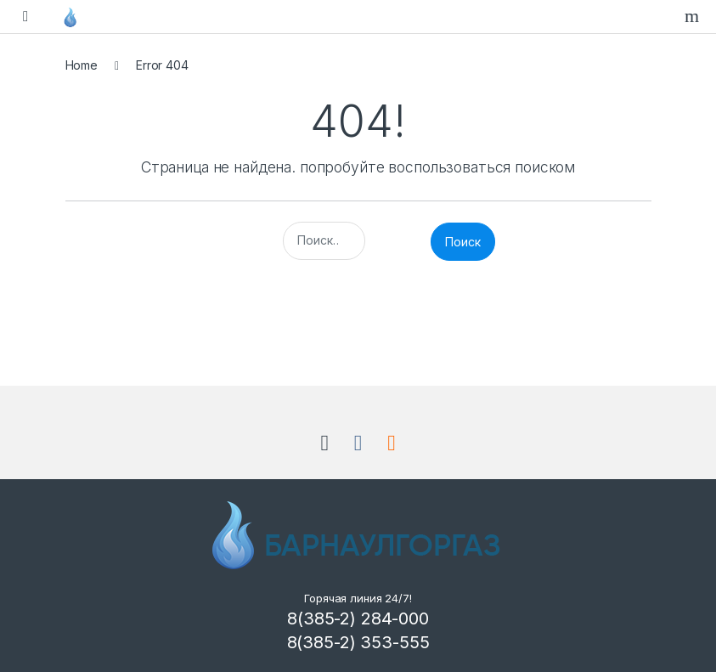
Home (81, 65)
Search (694, 16)
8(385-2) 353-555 (358, 642)
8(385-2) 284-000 (358, 618)
